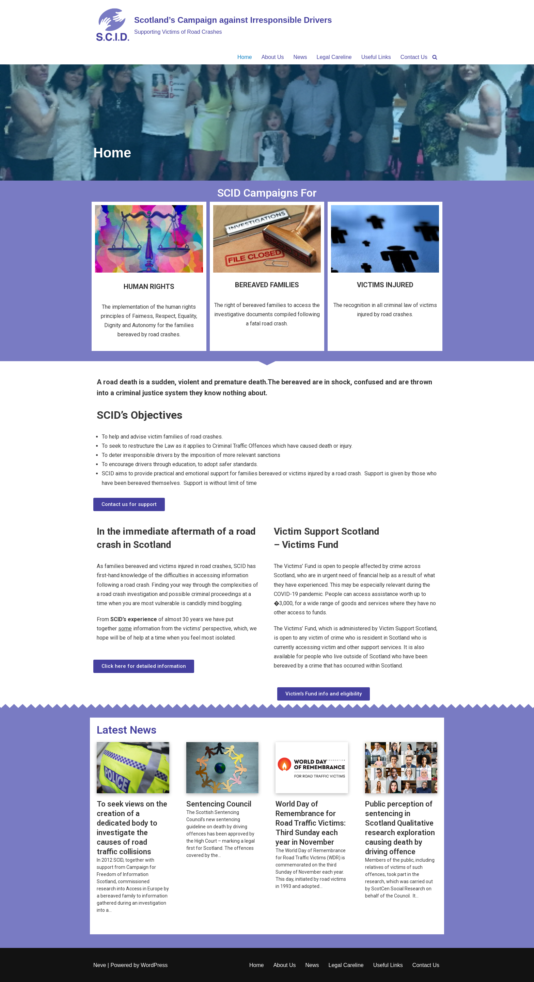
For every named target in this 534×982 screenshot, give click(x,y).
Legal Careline (334, 57)
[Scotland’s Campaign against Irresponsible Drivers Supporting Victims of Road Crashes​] (212, 25)
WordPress (154, 965)
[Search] (434, 57)
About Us (273, 57)
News (300, 57)
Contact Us (413, 57)
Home (244, 57)
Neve (99, 965)
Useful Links (376, 57)
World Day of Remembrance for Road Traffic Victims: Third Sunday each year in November (311, 823)
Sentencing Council (219, 804)
